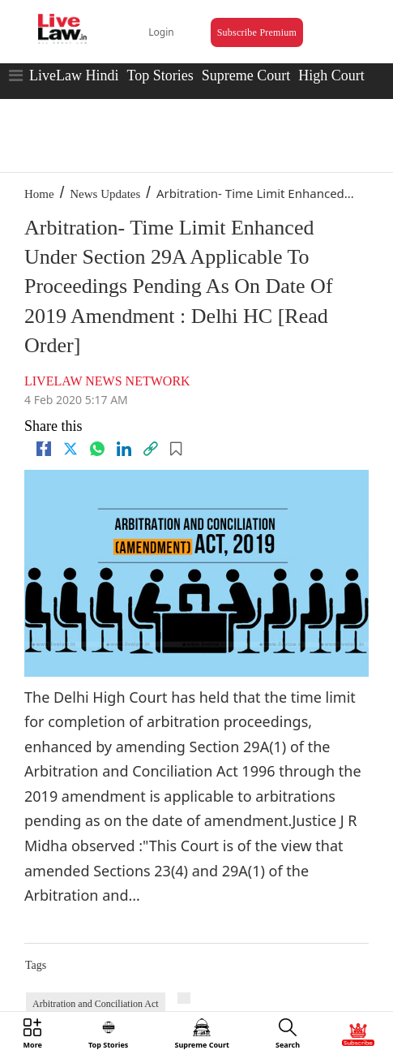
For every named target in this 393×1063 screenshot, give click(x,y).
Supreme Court (246, 75)
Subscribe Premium (257, 32)
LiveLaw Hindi (73, 75)
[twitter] (70, 448)
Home (39, 193)
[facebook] (43, 448)
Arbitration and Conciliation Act (95, 1003)
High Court (331, 75)
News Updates (105, 193)
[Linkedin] (124, 448)
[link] (150, 448)
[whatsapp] (97, 448)
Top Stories (159, 75)
